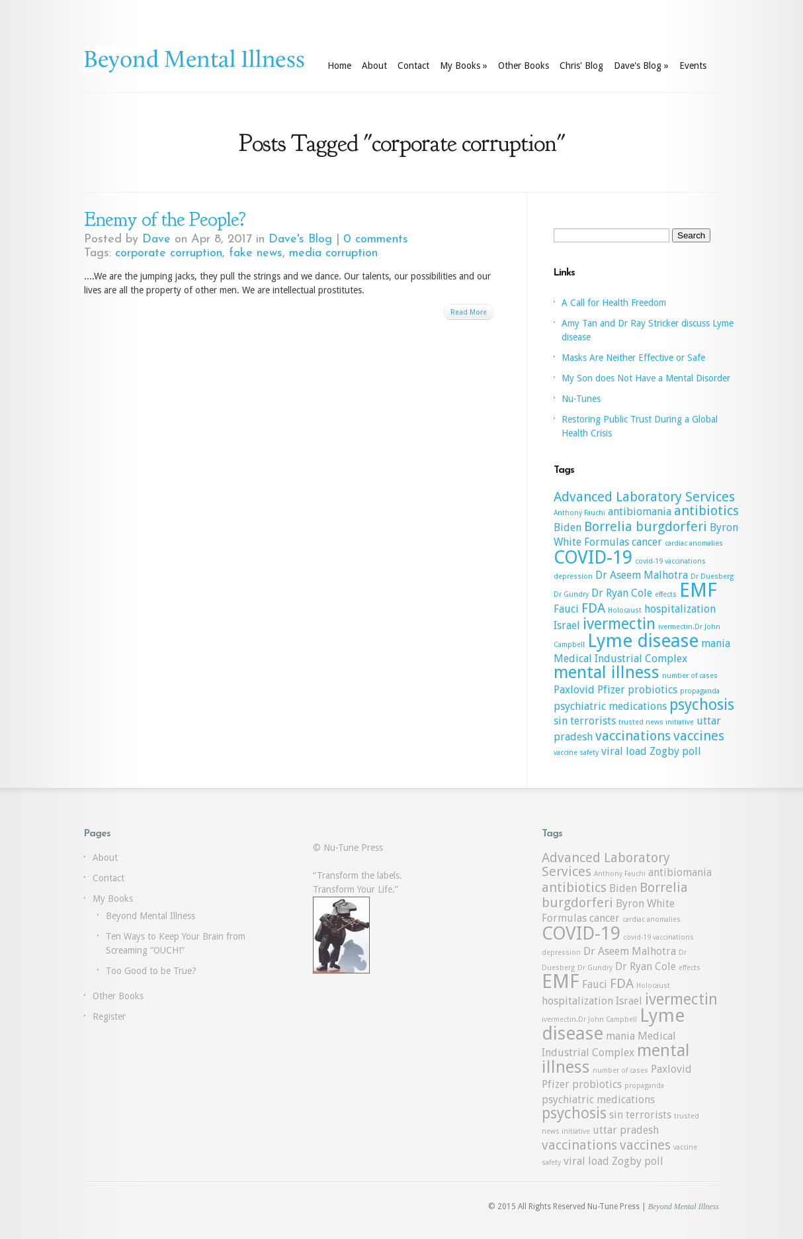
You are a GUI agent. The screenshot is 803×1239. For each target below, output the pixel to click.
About (374, 65)
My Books (463, 65)
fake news (255, 253)
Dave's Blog (641, 65)
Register (109, 1016)
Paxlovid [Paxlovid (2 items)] (574, 689)
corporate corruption (168, 253)
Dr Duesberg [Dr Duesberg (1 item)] (712, 576)
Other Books (523, 65)
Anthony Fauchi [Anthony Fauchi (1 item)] (579, 513)
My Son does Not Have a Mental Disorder (646, 378)
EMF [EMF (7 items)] (698, 590)
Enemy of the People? (164, 219)
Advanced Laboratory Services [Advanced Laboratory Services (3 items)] (644, 497)
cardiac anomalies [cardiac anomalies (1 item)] (694, 543)
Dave (156, 239)
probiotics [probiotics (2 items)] (652, 689)
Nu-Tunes (581, 398)
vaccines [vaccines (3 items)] (698, 736)
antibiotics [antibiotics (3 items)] (706, 511)
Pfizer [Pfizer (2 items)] (611, 689)
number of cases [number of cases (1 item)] (690, 675)
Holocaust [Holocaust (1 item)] (625, 610)
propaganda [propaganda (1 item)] (700, 691)
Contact (413, 65)
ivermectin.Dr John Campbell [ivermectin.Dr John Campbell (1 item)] (589, 1019)
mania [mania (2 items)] (715, 643)
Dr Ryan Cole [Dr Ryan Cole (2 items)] (621, 593)
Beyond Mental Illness (150, 916)
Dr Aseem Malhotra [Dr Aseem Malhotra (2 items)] (641, 575)
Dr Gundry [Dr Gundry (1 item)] (571, 594)
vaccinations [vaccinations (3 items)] (633, 736)
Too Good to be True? (151, 971)
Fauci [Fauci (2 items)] (566, 609)
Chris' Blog (581, 65)
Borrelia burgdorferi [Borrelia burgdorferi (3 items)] (645, 526)
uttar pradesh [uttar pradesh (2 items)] (626, 1130)
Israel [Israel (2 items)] (567, 625)
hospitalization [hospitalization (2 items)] (680, 609)
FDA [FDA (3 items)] (593, 608)
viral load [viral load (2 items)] (624, 751)
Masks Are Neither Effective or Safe (633, 357)
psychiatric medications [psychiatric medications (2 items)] (610, 706)
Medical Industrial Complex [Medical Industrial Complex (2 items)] (620, 658)
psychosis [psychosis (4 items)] (701, 704)
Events (692, 65)
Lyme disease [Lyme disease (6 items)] (642, 641)
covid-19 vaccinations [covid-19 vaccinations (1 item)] (670, 561)
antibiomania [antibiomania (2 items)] (639, 511)
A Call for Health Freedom (614, 302)
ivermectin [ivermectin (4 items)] (619, 624)
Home (339, 65)
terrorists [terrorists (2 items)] (593, 721)
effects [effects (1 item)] (666, 594)
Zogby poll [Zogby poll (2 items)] (675, 751)
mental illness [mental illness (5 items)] (606, 672)
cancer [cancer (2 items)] (647, 542)
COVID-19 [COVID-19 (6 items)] (593, 557)
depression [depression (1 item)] (573, 576)
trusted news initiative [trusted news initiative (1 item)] (656, 722)
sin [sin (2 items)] (561, 721)
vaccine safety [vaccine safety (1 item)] (576, 752)
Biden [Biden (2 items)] (567, 527)
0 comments (375, 239)
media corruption (333, 253)
